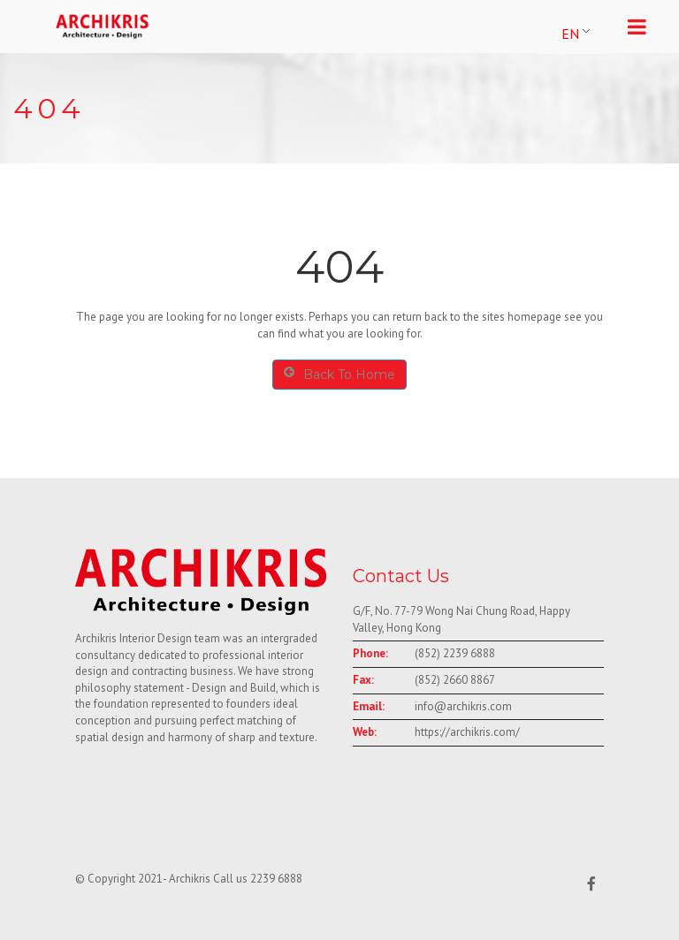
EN (570, 33)
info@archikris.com (463, 706)
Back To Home (339, 374)
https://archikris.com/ (467, 731)
